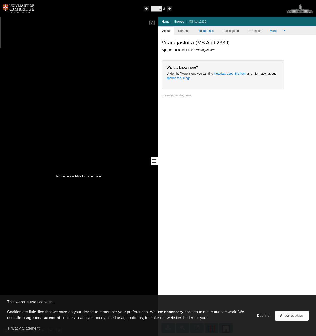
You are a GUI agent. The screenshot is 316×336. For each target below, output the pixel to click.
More (276, 31)
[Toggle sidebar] (154, 161)
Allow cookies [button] (291, 316)
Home (166, 21)
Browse (179, 21)
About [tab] (166, 31)
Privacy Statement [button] (24, 328)
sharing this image (178, 78)
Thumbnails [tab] (206, 31)
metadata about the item (229, 73)
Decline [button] (263, 316)
